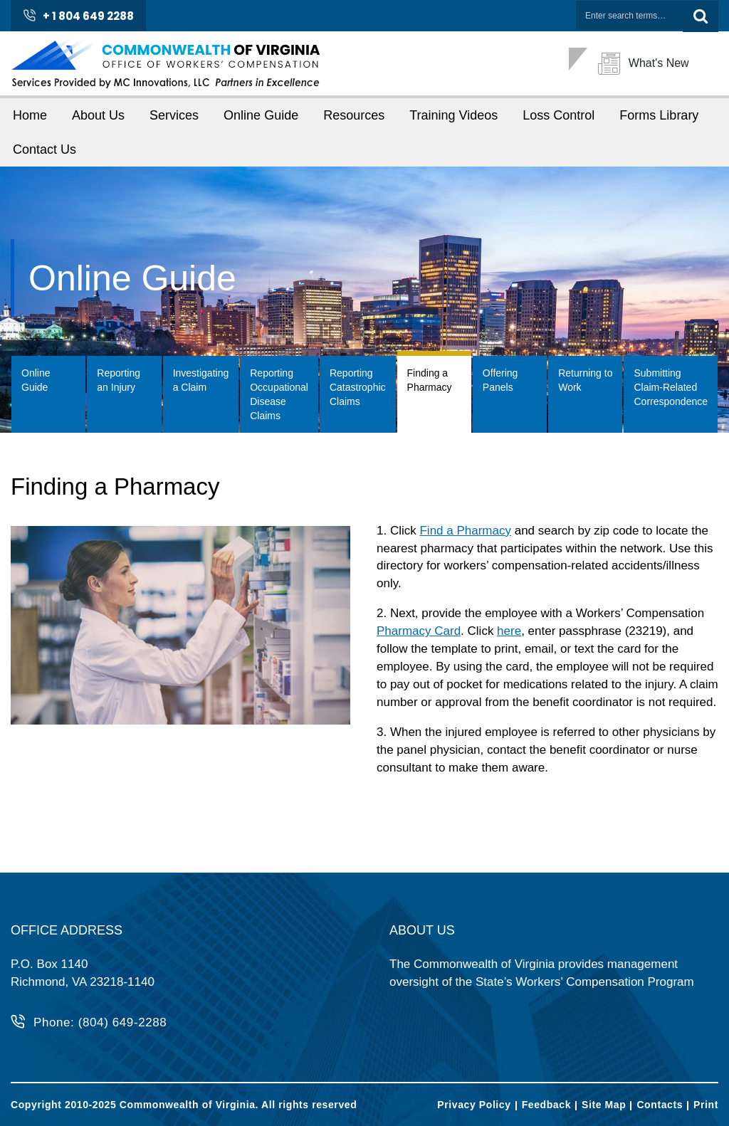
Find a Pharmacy (465, 530)
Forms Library (658, 115)
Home (30, 115)
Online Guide (261, 115)
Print (705, 1104)
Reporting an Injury (118, 380)
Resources (353, 115)
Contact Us (44, 149)
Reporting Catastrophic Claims (358, 387)
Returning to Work (585, 380)
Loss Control (558, 115)
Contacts (659, 1104)
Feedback (546, 1104)
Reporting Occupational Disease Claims (279, 394)
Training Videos (453, 115)
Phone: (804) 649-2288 (100, 1022)
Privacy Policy (473, 1104)
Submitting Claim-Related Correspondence (671, 387)
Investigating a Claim (201, 380)
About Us (98, 115)
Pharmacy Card (419, 631)
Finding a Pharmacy (429, 380)
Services (174, 115)
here (509, 631)
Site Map (604, 1104)
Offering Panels (500, 380)
